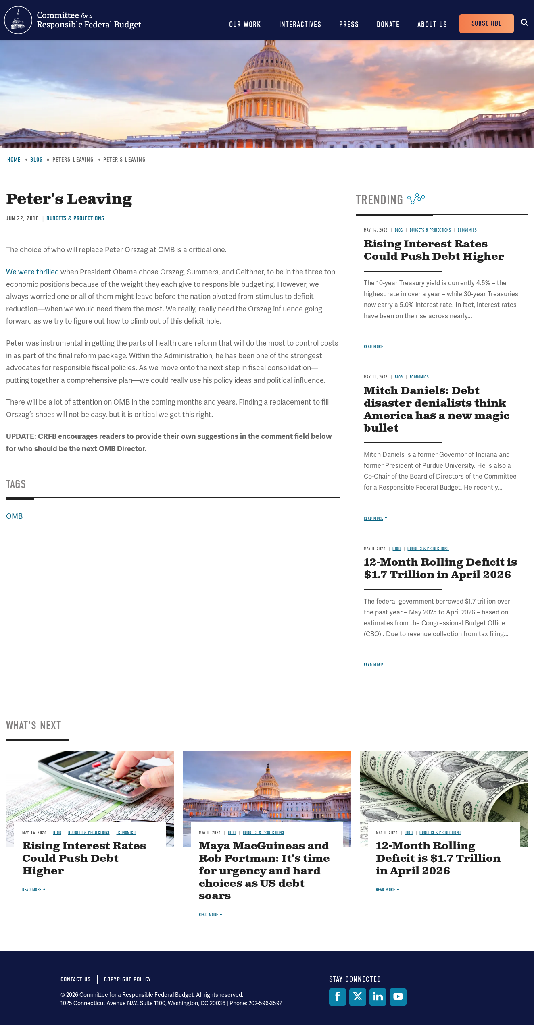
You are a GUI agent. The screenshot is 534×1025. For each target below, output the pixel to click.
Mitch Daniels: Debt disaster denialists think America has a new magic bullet (436, 410)
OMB (14, 516)
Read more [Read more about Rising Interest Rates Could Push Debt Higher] (373, 346)
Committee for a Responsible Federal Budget (72, 20)
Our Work (245, 24)
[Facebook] (337, 997)
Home (14, 159)
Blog (36, 159)
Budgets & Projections (75, 218)
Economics (467, 230)
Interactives (300, 24)
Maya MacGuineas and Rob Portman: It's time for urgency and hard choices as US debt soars (264, 871)
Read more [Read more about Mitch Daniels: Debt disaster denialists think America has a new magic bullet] (373, 518)
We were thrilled (32, 272)
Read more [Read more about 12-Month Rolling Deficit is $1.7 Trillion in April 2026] (373, 665)
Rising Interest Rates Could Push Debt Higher (434, 250)
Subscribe (486, 23)
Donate (388, 24)
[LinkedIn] (377, 997)
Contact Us (75, 979)
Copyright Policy (127, 979)
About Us (432, 24)
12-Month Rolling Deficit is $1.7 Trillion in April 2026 (440, 569)
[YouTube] (398, 997)
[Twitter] (357, 997)
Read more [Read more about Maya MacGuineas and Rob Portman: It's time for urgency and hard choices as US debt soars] (208, 914)
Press (349, 24)
